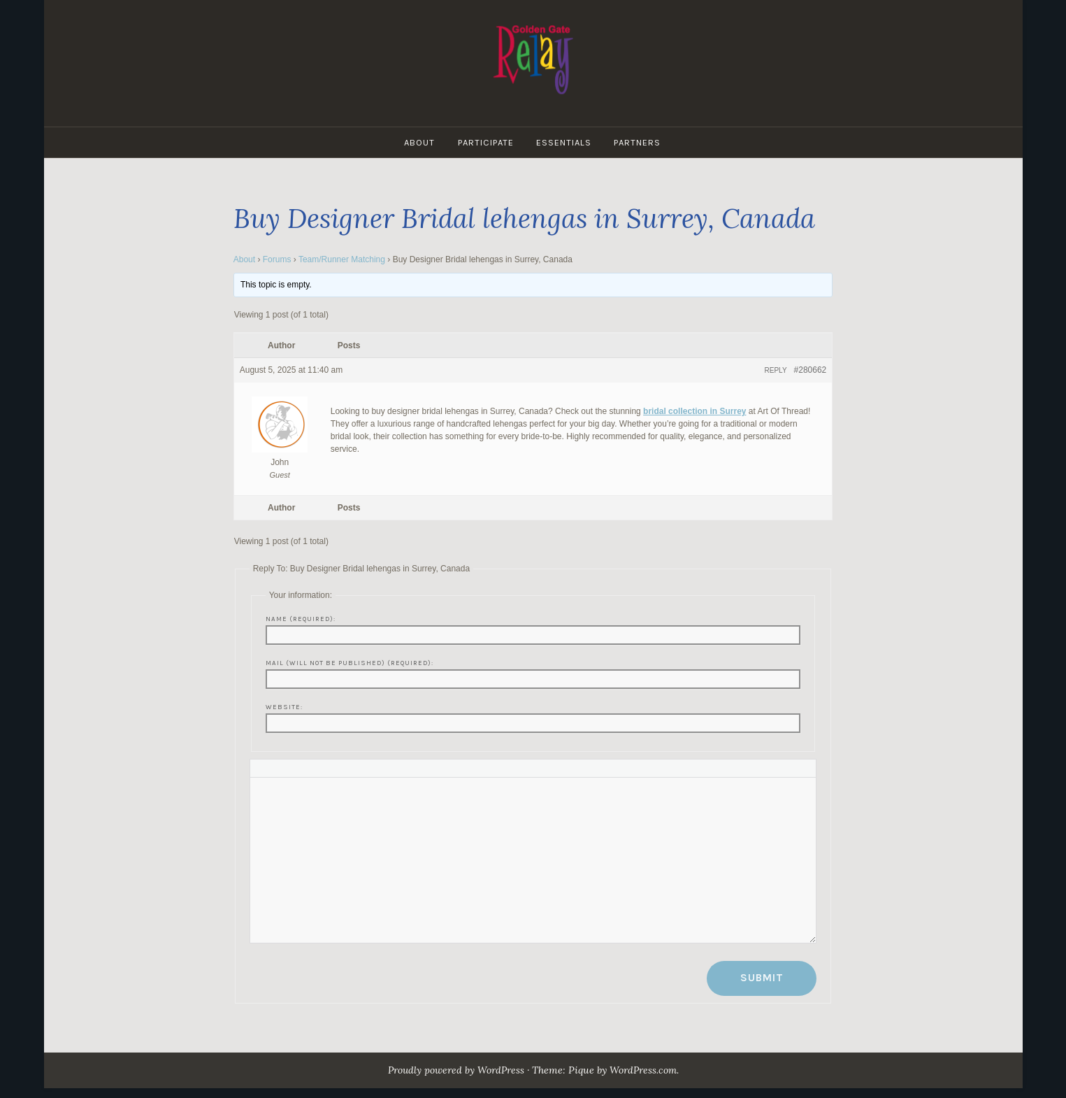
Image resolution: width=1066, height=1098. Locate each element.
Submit (762, 977)
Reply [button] (776, 370)
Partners (640, 142)
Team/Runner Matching (341, 259)
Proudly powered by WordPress (454, 1070)
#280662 (810, 370)
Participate (486, 142)
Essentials (565, 142)
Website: (284, 707)
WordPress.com (646, 1070)
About (418, 142)
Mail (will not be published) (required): (349, 662)
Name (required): (301, 618)
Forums (277, 259)
